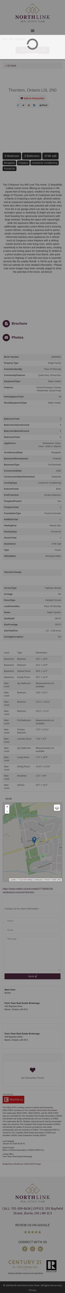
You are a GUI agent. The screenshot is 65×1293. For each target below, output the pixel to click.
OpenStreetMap (26, 880)
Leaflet (13, 880)
